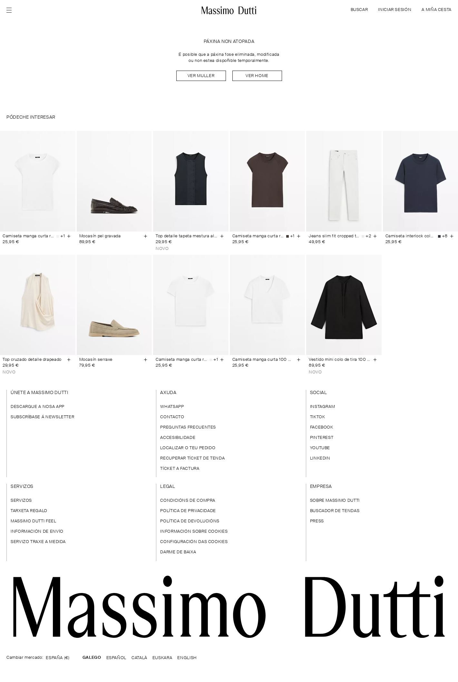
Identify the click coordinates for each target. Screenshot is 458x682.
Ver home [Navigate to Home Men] (257, 76)
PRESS (317, 521)
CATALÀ (139, 658)
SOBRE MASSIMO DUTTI (335, 501)
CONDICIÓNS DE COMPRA (187, 501)
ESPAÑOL (116, 658)
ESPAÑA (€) (57, 658)
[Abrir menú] (10, 10)
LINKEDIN (320, 458)
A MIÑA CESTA (437, 10)
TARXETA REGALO (29, 511)
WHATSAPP (172, 407)
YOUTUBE (320, 448)
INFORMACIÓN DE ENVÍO (37, 531)
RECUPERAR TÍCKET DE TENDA (192, 458)
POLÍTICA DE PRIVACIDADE (188, 511)
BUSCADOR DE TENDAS (335, 511)
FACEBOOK (321, 427)
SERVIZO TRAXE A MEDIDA (38, 542)
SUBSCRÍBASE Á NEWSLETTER (42, 417)
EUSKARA (162, 658)
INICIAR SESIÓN (394, 10)
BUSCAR (359, 10)
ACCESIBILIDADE (177, 438)
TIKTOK (317, 417)
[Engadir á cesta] (69, 236)
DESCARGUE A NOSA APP (37, 407)
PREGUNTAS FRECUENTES (188, 427)
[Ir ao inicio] (229, 10)
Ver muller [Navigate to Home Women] (201, 76)
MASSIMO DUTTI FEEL (33, 521)
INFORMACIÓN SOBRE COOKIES (194, 531)
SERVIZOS (21, 501)
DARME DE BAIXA (178, 552)
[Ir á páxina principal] (229, 606)
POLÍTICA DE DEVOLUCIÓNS (189, 521)
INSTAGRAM (322, 407)
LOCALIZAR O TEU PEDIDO (187, 448)
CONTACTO (172, 417)
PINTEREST (322, 438)
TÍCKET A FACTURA (179, 469)
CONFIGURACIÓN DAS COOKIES (194, 542)
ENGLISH (187, 658)
